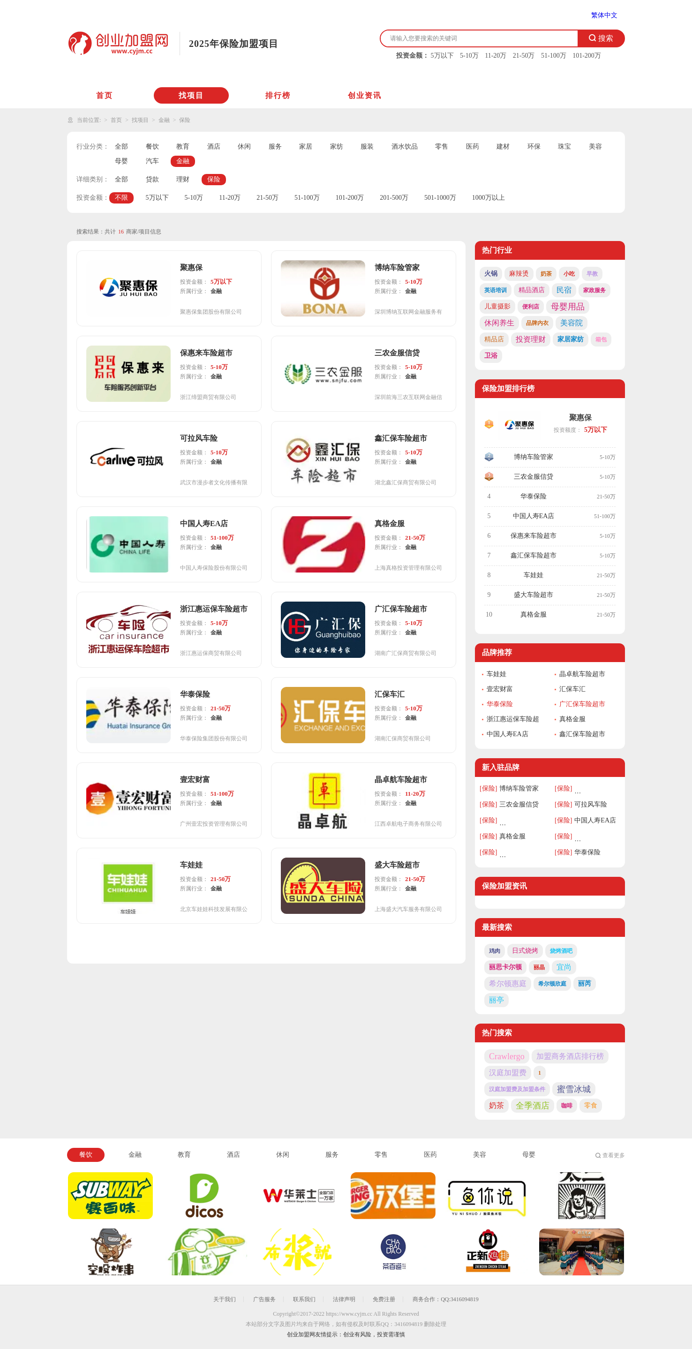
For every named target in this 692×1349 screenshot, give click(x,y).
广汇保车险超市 (582, 704)
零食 (590, 1105)
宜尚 (564, 967)
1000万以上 (488, 197)
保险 (184, 120)
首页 (104, 95)
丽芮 (584, 983)
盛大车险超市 (533, 594)
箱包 (601, 339)
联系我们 (304, 1299)
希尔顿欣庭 (552, 983)
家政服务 (594, 290)
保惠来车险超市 (534, 535)
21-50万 (524, 55)
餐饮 (152, 146)
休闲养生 (499, 323)
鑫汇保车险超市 (534, 555)
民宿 (564, 290)
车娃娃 (533, 575)
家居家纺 (570, 339)
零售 (441, 146)
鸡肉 (494, 951)
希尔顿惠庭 (508, 983)
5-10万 (469, 55)
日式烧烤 (525, 950)
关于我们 (224, 1299)
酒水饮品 (404, 146)
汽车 (152, 161)
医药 (472, 146)
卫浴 (490, 355)
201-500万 (394, 197)
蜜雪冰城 (574, 1089)
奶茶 (546, 274)
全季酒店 (532, 1105)
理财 (182, 179)
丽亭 (496, 1000)
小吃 (569, 274)
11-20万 (495, 55)
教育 (182, 146)
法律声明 (344, 1299)
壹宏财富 (500, 689)
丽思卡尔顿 (505, 967)
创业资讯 (365, 95)
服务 (275, 146)
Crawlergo (507, 1056)
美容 (595, 146)
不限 (121, 197)
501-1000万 (440, 197)
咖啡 (566, 1105)
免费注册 (384, 1299)
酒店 (213, 146)
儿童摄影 (497, 306)
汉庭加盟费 (508, 1073)
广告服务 (264, 1299)
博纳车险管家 (533, 456)
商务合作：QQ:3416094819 (446, 1299)
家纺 (336, 146)
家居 (305, 146)
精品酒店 (532, 290)
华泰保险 (533, 496)
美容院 (571, 323)
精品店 (494, 339)
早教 (592, 274)
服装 (367, 146)
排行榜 (278, 95)
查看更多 (613, 1155)
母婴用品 (568, 306)
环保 (534, 146)
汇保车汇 (572, 689)
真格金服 (533, 614)
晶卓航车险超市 (582, 674)
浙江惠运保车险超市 (513, 720)
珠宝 (564, 146)
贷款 (152, 179)
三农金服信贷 (533, 476)
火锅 (490, 273)
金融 (164, 120)
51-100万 (553, 55)
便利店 (530, 306)
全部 (121, 146)
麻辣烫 (519, 273)
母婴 (121, 161)
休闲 (244, 146)
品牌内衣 (537, 323)
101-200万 (586, 55)
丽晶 (539, 967)
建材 (503, 146)
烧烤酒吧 (561, 951)
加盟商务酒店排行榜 (570, 1056)
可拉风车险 (590, 804)
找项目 (191, 95)
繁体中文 (604, 15)
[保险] (488, 788)
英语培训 (495, 290)
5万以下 (442, 55)
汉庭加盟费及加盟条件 (517, 1089)
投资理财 (531, 339)
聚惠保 (580, 418)
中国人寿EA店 (534, 516)
